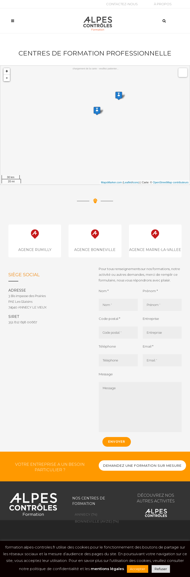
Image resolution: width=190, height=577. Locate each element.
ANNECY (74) (86, 514)
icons (135, 182)
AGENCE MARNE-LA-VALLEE (155, 249)
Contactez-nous (122, 4)
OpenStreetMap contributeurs (171, 182)
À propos (163, 4)
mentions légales (107, 568)
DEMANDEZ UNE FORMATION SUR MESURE (142, 465)
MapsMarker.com (111, 182)
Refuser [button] (161, 569)
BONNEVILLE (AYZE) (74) (97, 521)
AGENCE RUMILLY (34, 249)
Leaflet (127, 182)
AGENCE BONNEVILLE (95, 249)
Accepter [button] (137, 569)
